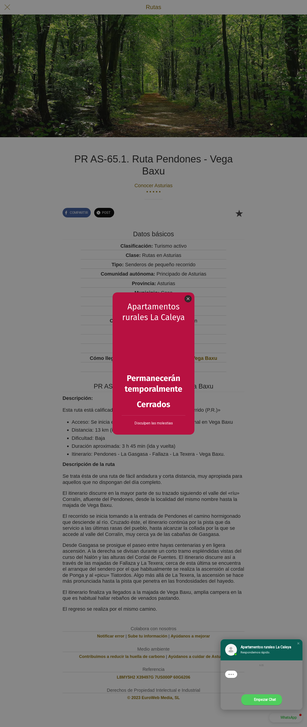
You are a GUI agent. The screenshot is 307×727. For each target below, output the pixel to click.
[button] (298, 643)
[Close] (188, 298)
